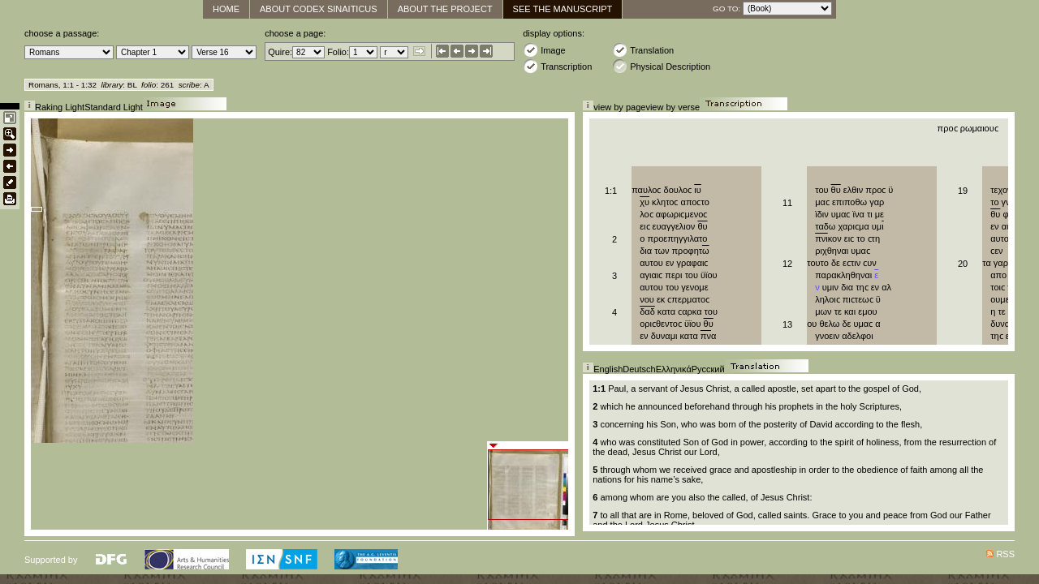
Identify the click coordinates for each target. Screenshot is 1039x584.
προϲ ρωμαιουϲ (968, 128)
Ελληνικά (674, 369)
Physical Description (661, 66)
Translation (643, 50)
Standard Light (113, 107)
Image (544, 50)
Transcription (557, 66)
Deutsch (639, 369)
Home (226, 9)
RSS (1005, 554)
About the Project (445, 9)
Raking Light (59, 107)
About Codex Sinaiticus (318, 9)
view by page (619, 107)
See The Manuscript (563, 9)
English (608, 369)
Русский (708, 369)
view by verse (672, 107)
